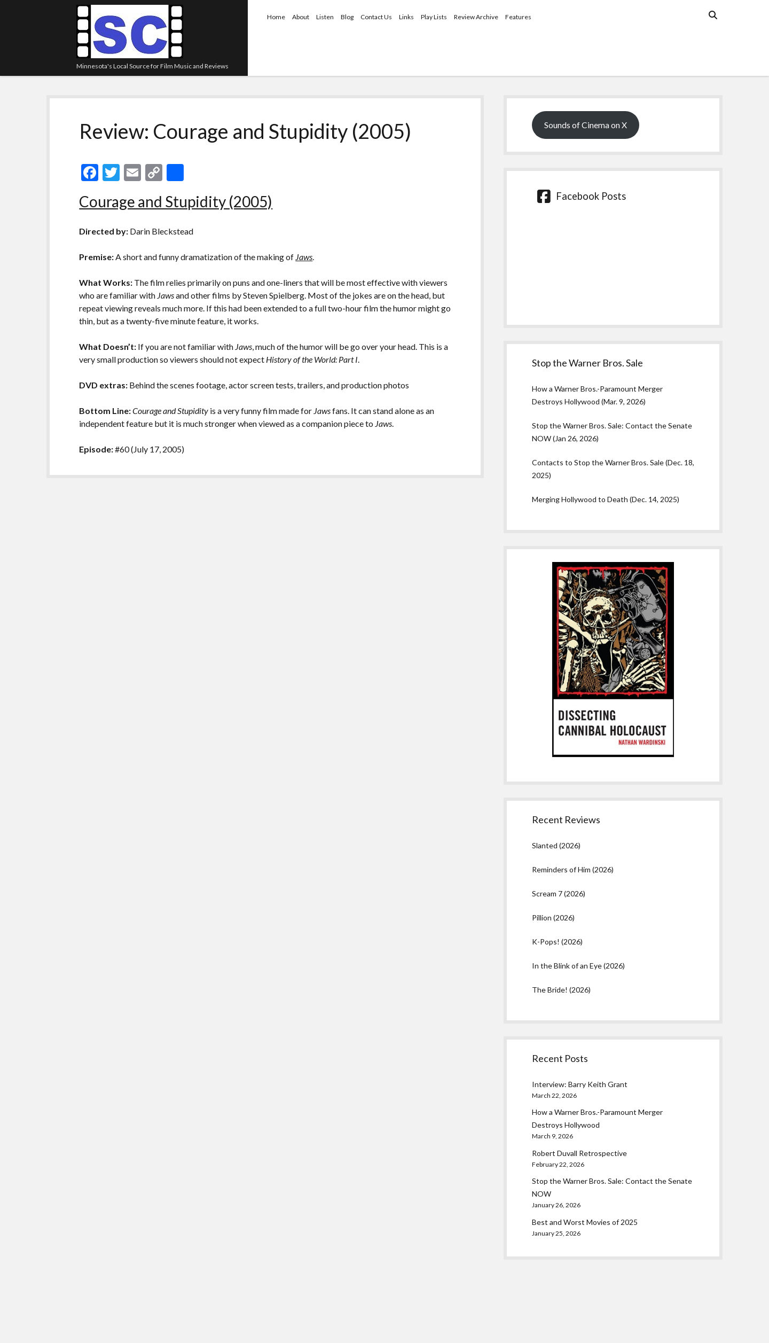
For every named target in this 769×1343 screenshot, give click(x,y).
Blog (347, 17)
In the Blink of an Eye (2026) (578, 965)
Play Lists (434, 17)
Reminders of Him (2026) (573, 869)
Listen (325, 17)
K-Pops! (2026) (557, 941)
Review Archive (476, 17)
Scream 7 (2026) (558, 893)
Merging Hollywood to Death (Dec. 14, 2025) (605, 499)
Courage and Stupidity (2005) (175, 201)
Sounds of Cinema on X (585, 125)
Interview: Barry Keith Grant (579, 1084)
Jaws (303, 257)
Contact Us (376, 17)
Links (406, 17)
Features (518, 17)
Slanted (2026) (556, 845)
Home (276, 17)
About (300, 17)
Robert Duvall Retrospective (579, 1153)
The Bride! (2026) (561, 989)
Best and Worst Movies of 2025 (585, 1222)
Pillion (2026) (553, 917)
